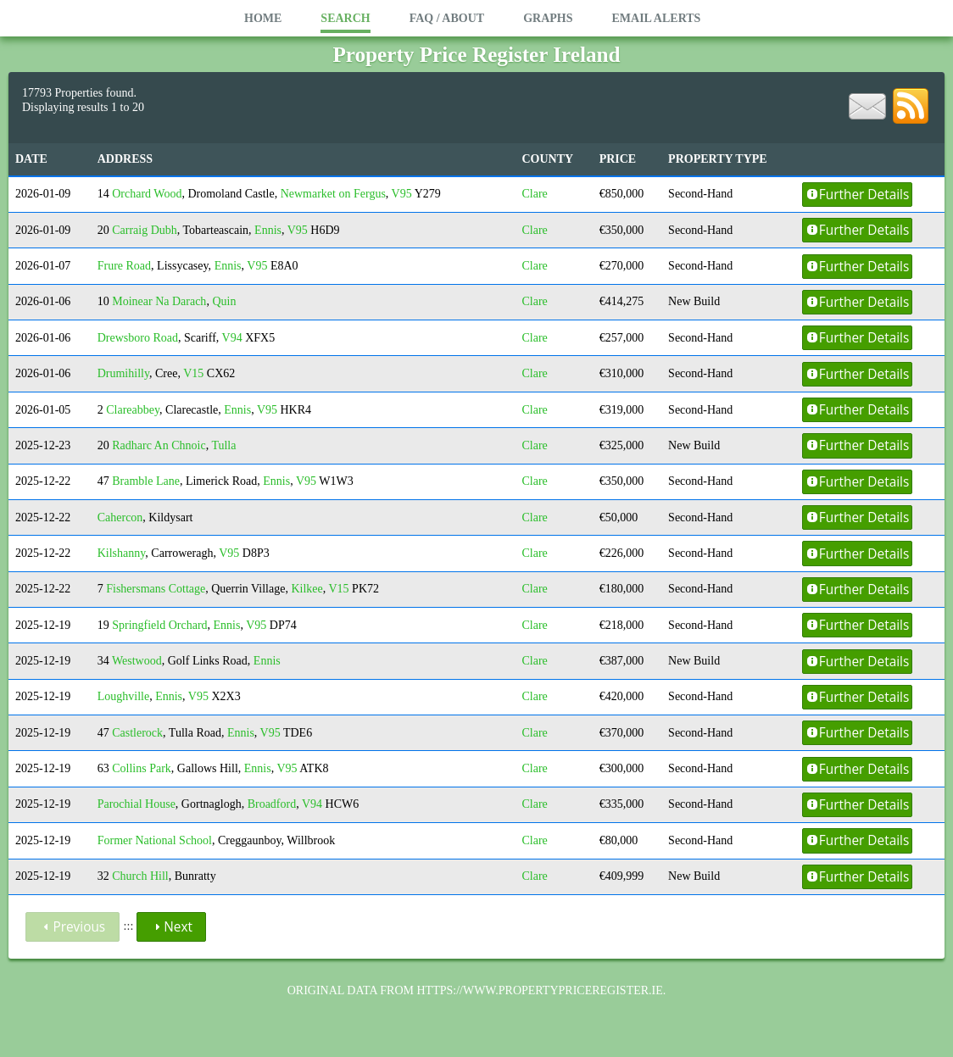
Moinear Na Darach (159, 301)
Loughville (123, 696)
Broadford (272, 804)
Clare (534, 193)
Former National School (155, 840)
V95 (402, 193)
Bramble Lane (146, 481)
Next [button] (171, 927)
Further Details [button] (857, 194)
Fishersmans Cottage (155, 588)
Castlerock (137, 732)
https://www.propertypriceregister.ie (539, 990)
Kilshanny (122, 553)
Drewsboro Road (138, 337)
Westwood (137, 660)
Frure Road (124, 265)
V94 (232, 337)
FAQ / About (447, 18)
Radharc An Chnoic (158, 445)
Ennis (267, 230)
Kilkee (306, 588)
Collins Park (141, 768)
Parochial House (137, 804)
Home (262, 18)
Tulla (223, 445)
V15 (193, 373)
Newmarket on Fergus (333, 193)
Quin (224, 301)
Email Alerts (655, 18)
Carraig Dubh (144, 230)
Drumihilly (123, 373)
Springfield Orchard (159, 625)
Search (345, 18)
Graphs (547, 18)
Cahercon (120, 517)
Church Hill (140, 876)
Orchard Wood (146, 193)
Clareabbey (132, 409)
